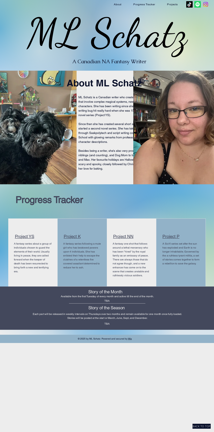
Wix (130, 338)
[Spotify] (197, 4)
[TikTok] (189, 4)
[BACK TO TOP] (202, 426)
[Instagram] (205, 4)
